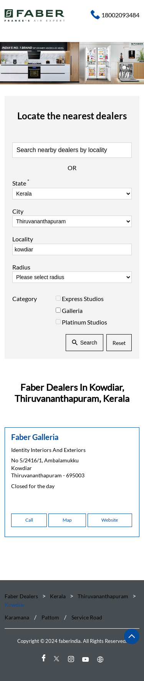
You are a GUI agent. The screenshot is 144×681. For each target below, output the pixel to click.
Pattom (50, 617)
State (20, 182)
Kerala (58, 596)
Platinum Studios (84, 322)
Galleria (72, 310)
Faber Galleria (34, 437)
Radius (21, 267)
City (17, 211)
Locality (22, 239)
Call (29, 520)
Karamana (17, 617)
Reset (119, 342)
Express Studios (83, 298)
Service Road (86, 617)
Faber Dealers (22, 596)
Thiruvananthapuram (103, 596)
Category (24, 298)
